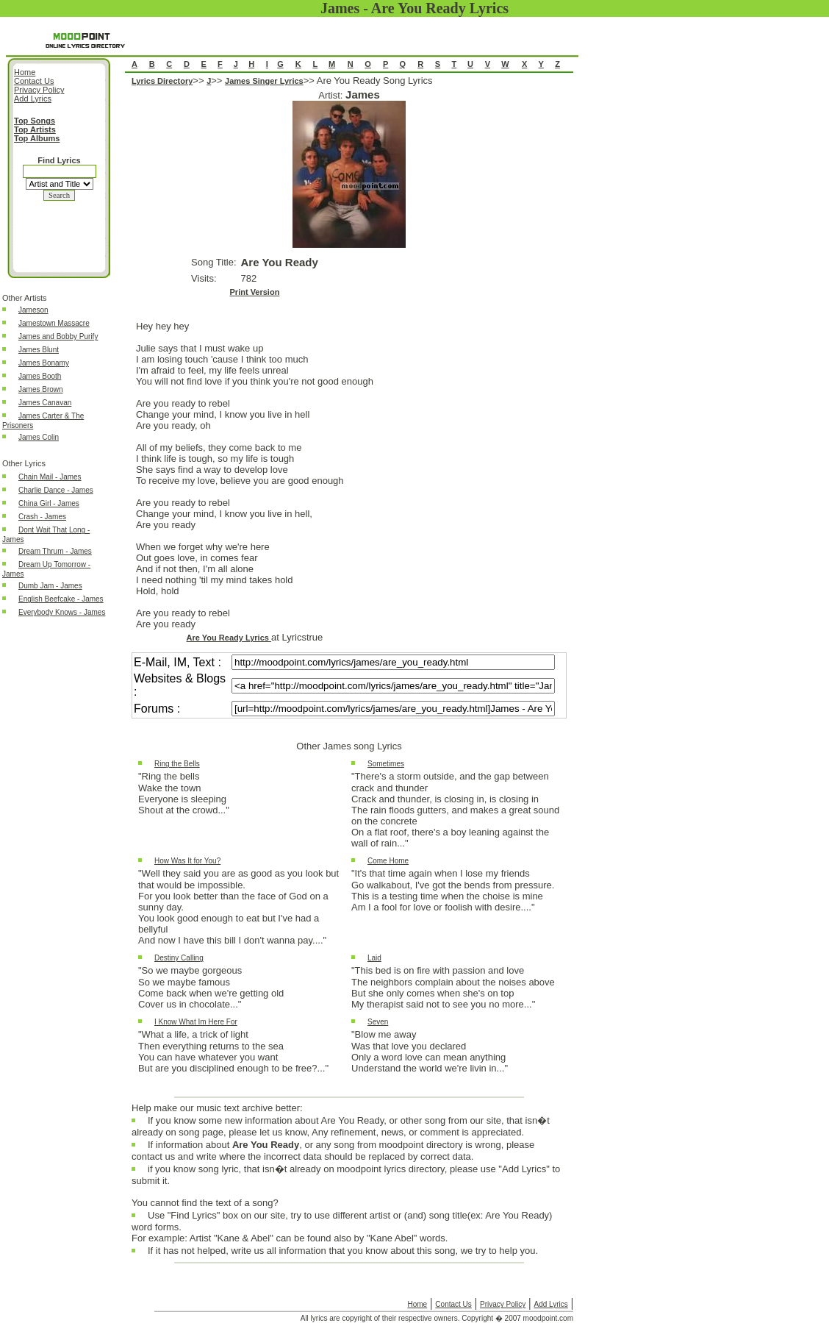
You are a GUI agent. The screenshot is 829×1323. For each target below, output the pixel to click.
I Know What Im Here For (195, 1022)
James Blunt (38, 350)
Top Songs (34, 120)
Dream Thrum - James (55, 551)
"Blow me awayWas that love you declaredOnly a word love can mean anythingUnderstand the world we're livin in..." (429, 1051)
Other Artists (24, 297)
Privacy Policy (502, 1304)
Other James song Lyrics (348, 746)
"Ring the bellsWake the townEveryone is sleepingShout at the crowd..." (183, 793)
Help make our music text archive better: (217, 1107)
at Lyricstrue (297, 637)
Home (417, 1304)
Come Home (388, 861)
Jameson (33, 310)
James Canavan (44, 403)
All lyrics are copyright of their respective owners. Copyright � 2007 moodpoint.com (437, 1318)
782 (249, 278)
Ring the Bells (177, 764)
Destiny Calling (179, 958)
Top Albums (37, 138)
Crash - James (42, 517)
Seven (377, 1022)
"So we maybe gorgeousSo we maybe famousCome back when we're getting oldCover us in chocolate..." (211, 987)
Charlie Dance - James (55, 490)
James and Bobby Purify (58, 336)
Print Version (255, 292)
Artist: (331, 95)
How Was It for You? (187, 861)
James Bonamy (43, 363)
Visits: (203, 278)
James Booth (39, 376)
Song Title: (213, 262)
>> (200, 80)
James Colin (38, 437)
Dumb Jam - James (50, 586)
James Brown (40, 389)
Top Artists (35, 129)
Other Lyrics (24, 463)
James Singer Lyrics (264, 80)
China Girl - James (48, 503)
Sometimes (385, 764)
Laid (374, 958)
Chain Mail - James (50, 477)
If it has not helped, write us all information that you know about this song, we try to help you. (343, 1254)
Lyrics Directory (162, 80)
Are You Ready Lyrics (229, 637)
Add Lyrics (550, 1304)
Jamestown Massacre (54, 323)
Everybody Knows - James (61, 612)
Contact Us (453, 1304)
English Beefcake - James (61, 599)
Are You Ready (279, 262)
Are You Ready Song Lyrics (349, 586)
